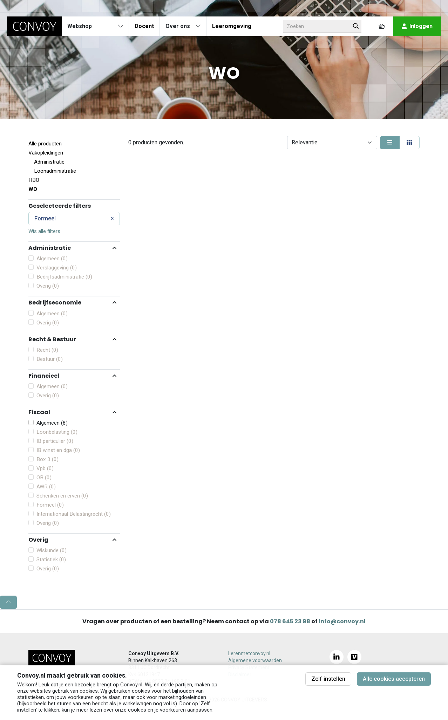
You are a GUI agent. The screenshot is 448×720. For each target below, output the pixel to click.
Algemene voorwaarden (255, 660)
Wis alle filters (44, 231)
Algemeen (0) (52, 258)
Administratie (49, 162)
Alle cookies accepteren (394, 679)
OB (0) (44, 477)
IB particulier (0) (54, 441)
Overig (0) (47, 286)
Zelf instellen (328, 679)
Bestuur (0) (49, 359)
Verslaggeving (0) (56, 268)
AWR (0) (46, 487)
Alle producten (45, 143)
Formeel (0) (50, 505)
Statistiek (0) (51, 559)
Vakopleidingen (45, 153)
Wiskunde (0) (51, 550)
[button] (74, 247)
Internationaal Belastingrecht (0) (73, 514)
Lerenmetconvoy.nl (249, 653)
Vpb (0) (45, 468)
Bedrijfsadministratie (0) (64, 277)
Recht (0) (47, 350)
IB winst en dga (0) (58, 450)
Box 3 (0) (47, 459)
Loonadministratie (55, 171)
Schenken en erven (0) (62, 496)
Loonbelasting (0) (56, 432)
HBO (33, 180)
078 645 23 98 (290, 621)
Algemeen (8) (52, 423)
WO (32, 189)
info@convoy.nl (342, 621)
